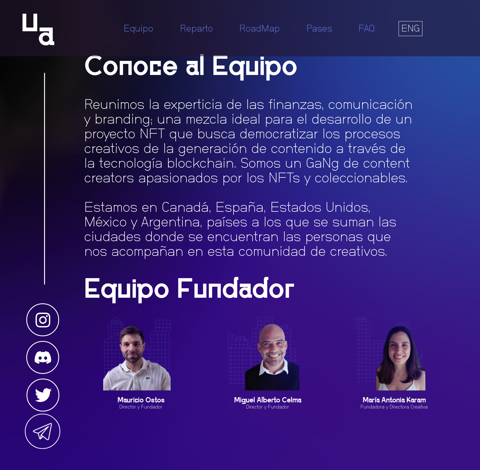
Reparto (196, 28)
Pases (319, 28)
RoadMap (259, 28)
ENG (410, 28)
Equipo (138, 28)
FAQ (366, 28)
